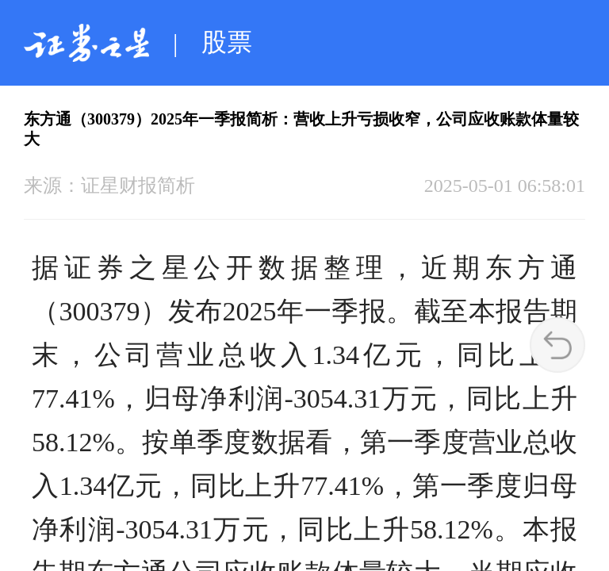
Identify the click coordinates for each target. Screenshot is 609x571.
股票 (226, 42)
